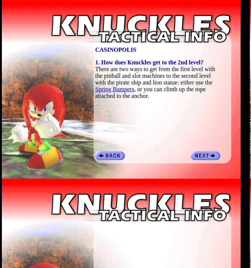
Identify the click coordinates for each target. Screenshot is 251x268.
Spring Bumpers (114, 89)
